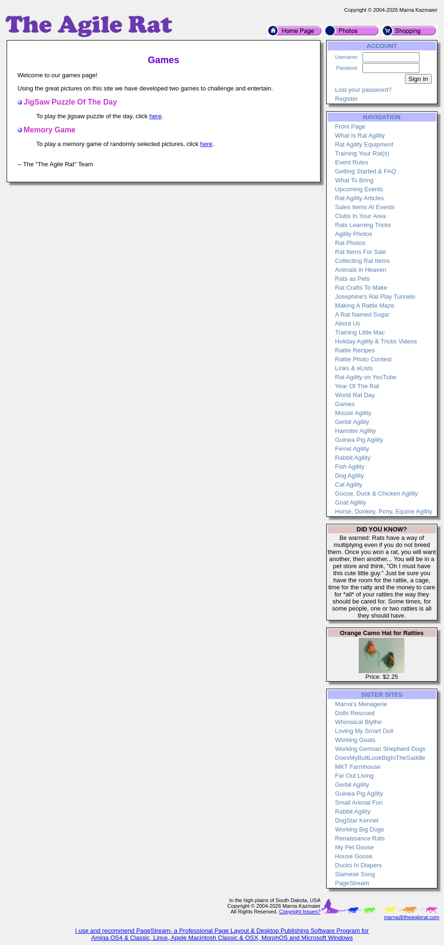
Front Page (350, 126)
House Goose (354, 856)
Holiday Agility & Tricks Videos (376, 341)
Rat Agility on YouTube (365, 377)
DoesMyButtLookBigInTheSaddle (380, 757)
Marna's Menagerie (361, 704)
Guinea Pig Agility (359, 439)
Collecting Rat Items (362, 260)
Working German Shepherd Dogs (380, 748)
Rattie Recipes (355, 350)
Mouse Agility (353, 412)
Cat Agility (348, 484)
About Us (347, 323)
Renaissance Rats (360, 838)
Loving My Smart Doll (364, 730)
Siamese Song (355, 874)
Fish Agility (349, 466)
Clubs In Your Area (360, 216)
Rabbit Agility (352, 457)
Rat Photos (350, 242)
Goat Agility (350, 502)
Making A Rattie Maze (365, 305)
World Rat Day (355, 395)
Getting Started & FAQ (365, 171)
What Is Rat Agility (360, 135)
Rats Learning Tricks (363, 224)
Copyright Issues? (300, 911)
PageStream (352, 883)
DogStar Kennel (356, 820)
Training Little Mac (360, 332)
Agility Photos (353, 233)
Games (345, 403)
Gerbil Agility (352, 421)
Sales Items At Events (365, 207)
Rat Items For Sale (360, 251)
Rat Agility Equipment (364, 144)
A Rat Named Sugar (362, 314)
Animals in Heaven (360, 269)
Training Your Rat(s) (362, 153)
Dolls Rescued (355, 713)
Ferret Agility (352, 448)
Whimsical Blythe (358, 721)
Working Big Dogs (359, 829)
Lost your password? (363, 89)
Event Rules (351, 162)
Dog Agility (349, 475)
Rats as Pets (352, 278)
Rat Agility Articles (359, 198)
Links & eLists (354, 368)
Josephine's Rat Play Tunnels (375, 296)
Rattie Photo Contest (363, 359)
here (155, 116)
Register (346, 98)
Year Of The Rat (357, 386)
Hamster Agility (355, 430)
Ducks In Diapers (358, 865)
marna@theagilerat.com (411, 917)
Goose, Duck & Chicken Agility (376, 493)
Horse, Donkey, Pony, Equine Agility (383, 511)
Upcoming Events (359, 189)
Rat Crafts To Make (361, 287)
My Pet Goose (354, 847)
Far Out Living (354, 775)
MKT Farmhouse (358, 766)
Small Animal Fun (359, 802)
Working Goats (355, 739)
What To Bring (354, 180)
